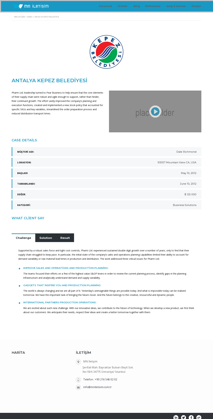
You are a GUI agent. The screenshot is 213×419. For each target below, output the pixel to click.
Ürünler (118, 4)
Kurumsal (100, 4)
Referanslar (150, 4)
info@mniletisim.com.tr (97, 383)
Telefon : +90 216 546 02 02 (100, 375)
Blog (133, 4)
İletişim (196, 4)
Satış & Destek (174, 4)
